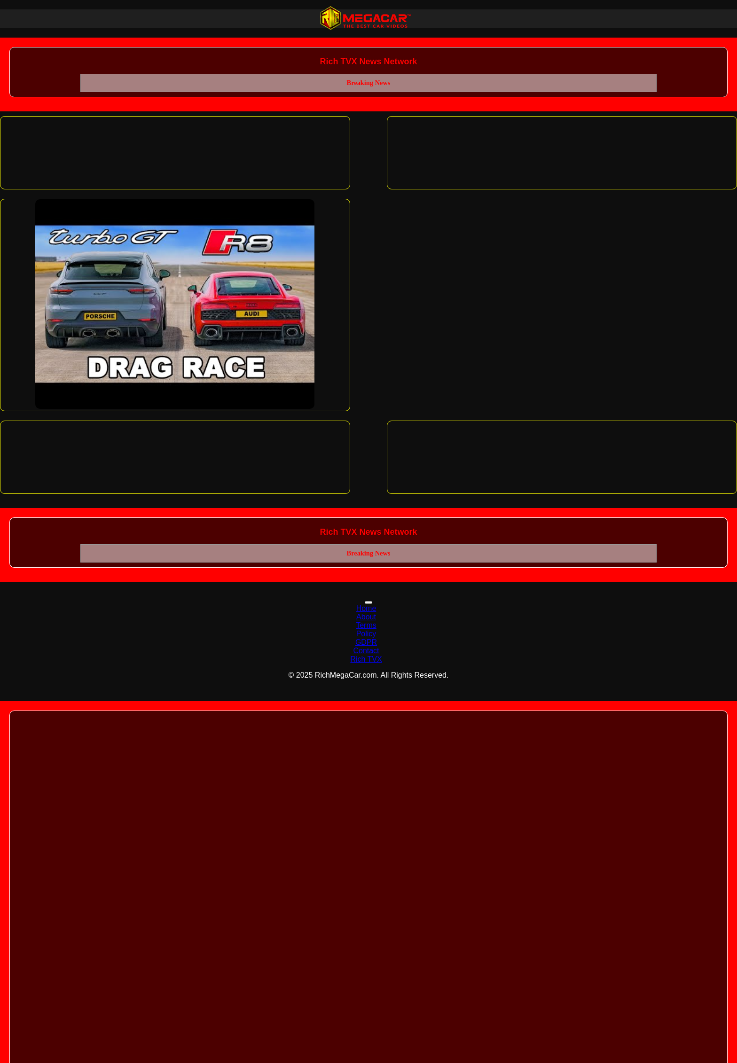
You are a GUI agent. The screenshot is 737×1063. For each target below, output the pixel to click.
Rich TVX (366, 659)
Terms (366, 625)
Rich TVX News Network (368, 61)
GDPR (366, 642)
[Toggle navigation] (368, 602)
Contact (366, 651)
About (366, 617)
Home (366, 608)
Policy (366, 634)
